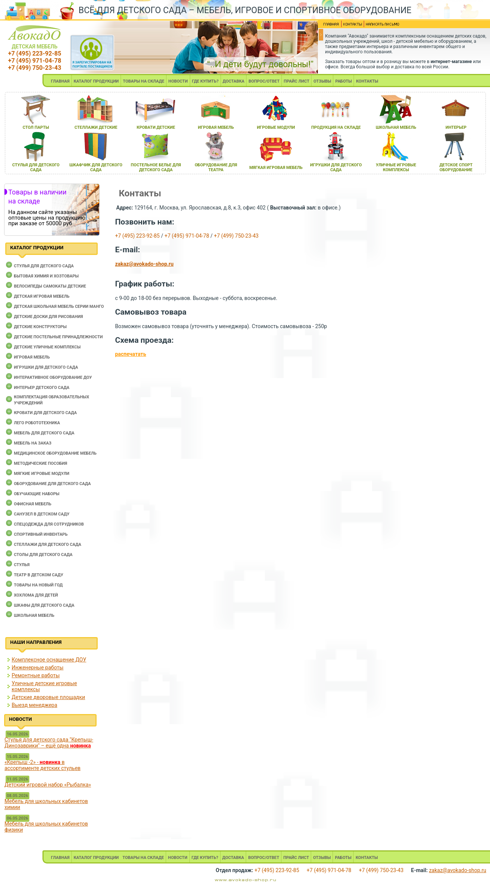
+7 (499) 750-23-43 (34, 67)
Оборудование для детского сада (52, 483)
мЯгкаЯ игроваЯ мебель (275, 167)
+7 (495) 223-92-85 (34, 53)
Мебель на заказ (32, 443)
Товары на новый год (38, 585)
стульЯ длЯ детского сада (35, 167)
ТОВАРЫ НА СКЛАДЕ (143, 81)
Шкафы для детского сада (44, 605)
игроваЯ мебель (216, 127)
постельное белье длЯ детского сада (156, 167)
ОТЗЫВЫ (322, 81)
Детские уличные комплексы (47, 347)
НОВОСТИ (178, 81)
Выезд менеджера (34, 705)
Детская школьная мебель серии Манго (59, 306)
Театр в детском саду (38, 575)
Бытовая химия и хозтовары (46, 276)
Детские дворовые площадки (48, 697)
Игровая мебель (32, 357)
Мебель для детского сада (44, 433)
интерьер (456, 127)
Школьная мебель (34, 615)
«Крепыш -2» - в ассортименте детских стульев (42, 765)
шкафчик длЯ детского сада (96, 167)
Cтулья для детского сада (44, 266)
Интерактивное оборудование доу (53, 377)
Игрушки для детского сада (46, 367)
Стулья (22, 564)
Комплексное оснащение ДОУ (49, 660)
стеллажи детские (95, 127)
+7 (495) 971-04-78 (34, 60)
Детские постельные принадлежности (58, 337)
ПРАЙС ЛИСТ (296, 81)
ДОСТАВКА (234, 81)
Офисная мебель (32, 504)
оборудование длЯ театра (216, 167)
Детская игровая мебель (42, 296)
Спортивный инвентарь (41, 534)
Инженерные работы (38, 668)
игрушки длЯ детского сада (335, 167)
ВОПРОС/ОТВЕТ (264, 81)
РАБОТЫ (343, 81)
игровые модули (276, 127)
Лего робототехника (37, 422)
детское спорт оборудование (455, 167)
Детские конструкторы (40, 326)
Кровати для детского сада (45, 412)
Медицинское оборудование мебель (55, 453)
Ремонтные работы (36, 675)
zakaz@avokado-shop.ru (144, 264)
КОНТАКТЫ (367, 81)
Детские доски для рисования (48, 316)
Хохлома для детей (36, 595)
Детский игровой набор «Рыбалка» (48, 785)
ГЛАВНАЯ (60, 81)
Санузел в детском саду (42, 514)
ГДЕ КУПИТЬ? (205, 81)
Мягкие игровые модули (41, 473)
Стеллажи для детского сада (47, 544)
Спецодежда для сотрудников (49, 524)
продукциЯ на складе (336, 127)
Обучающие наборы (36, 493)
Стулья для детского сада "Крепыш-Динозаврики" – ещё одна (49, 743)
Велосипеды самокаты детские (50, 286)
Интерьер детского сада (42, 387)
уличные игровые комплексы (396, 167)
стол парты (36, 127)
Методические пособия (40, 463)
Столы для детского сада (43, 554)
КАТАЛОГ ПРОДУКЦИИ (96, 81)
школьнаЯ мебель (396, 127)
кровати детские (156, 127)
